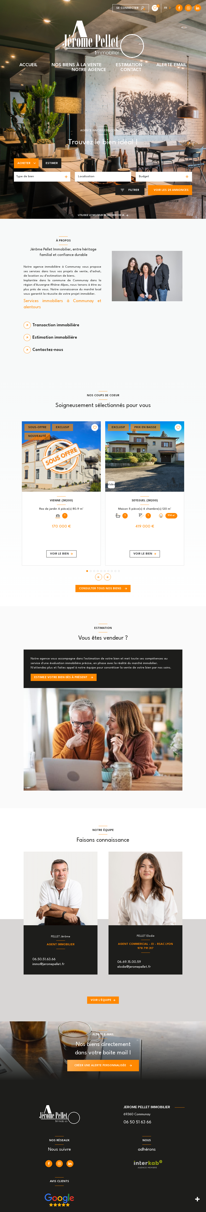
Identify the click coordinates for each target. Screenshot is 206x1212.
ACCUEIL (28, 65)
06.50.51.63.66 (44, 959)
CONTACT (130, 70)
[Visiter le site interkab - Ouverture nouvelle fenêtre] (148, 1164)
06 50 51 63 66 (137, 1122)
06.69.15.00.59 (129, 962)
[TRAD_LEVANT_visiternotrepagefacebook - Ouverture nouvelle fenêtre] (116, 7)
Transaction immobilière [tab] (55, 325)
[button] (107, 576)
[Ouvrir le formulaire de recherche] (129, 190)
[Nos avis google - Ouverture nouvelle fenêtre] (59, 1200)
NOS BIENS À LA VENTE (77, 65)
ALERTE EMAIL (171, 65)
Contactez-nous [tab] (47, 350)
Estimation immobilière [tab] (54, 338)
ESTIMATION (129, 65)
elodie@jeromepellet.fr (134, 967)
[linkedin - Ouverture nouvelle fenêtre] (134, 7)
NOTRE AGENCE (89, 70)
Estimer (52, 163)
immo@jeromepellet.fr (48, 964)
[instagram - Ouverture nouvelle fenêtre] (125, 7)
